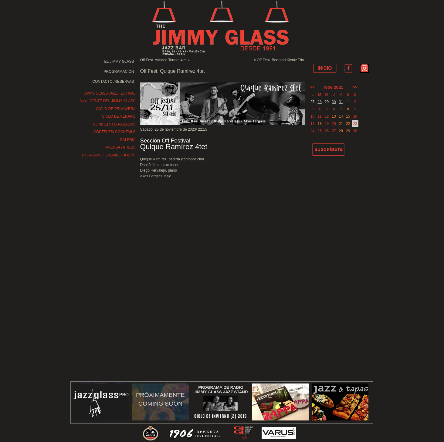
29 (348, 131)
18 (320, 124)
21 (341, 124)
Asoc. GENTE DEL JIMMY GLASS (108, 101)
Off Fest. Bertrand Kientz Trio (280, 60)
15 (348, 116)
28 (320, 102)
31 (341, 102)
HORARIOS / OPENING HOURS (108, 155)
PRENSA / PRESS (120, 147)
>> (355, 87)
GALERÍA (127, 140)
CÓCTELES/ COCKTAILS (114, 132)
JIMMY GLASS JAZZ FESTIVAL (109, 93)
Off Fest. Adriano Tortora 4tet (163, 60)
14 (341, 116)
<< (312, 87)
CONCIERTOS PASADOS (114, 124)
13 (334, 116)
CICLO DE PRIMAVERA (116, 109)
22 (348, 124)
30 (334, 102)
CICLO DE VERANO (119, 116)
